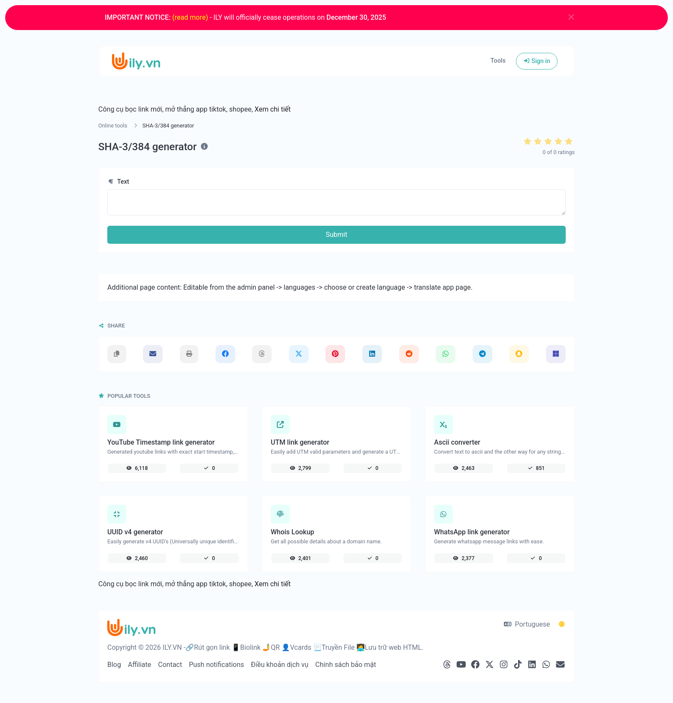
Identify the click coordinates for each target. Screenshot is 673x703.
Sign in (536, 61)
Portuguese (527, 624)
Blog (114, 665)
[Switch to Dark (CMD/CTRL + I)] (562, 624)
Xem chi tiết (273, 109)
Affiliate (139, 665)
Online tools (112, 125)
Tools (498, 60)
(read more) (190, 17)
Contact (170, 665)
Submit (336, 234)
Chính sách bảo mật (345, 665)
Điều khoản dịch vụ (280, 665)
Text (118, 181)
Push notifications (216, 665)
